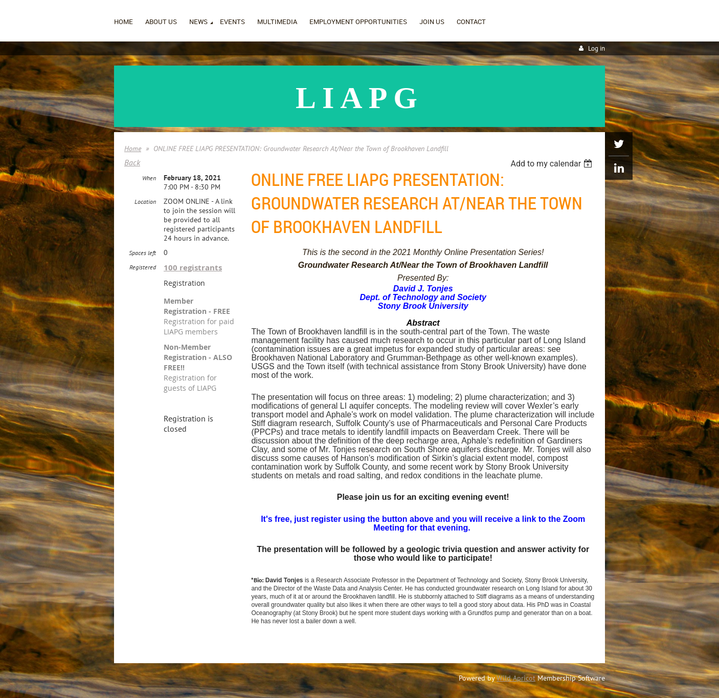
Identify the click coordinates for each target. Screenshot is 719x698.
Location (145, 201)
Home (132, 148)
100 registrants (193, 267)
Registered (142, 267)
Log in (596, 48)
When (149, 178)
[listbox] (552, 163)
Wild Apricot (516, 678)
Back (132, 162)
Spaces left (142, 253)
